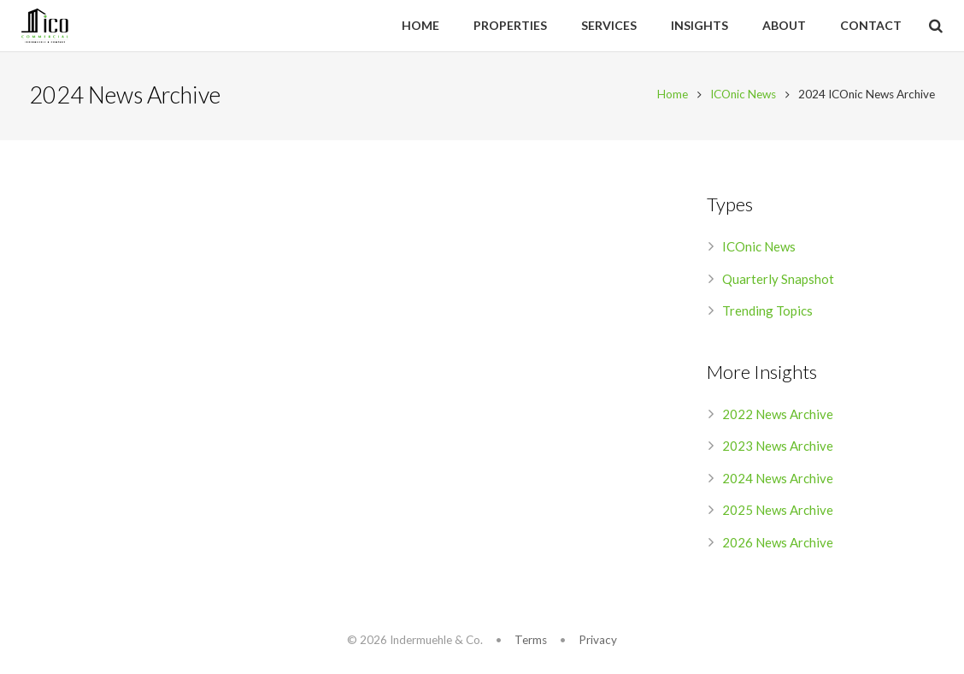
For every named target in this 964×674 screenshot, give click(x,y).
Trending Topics (767, 313)
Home (670, 96)
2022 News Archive (777, 416)
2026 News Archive (777, 545)
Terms (530, 640)
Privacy (598, 640)
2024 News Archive (777, 480)
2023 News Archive (777, 448)
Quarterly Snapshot (778, 281)
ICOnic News (740, 96)
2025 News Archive (777, 512)
